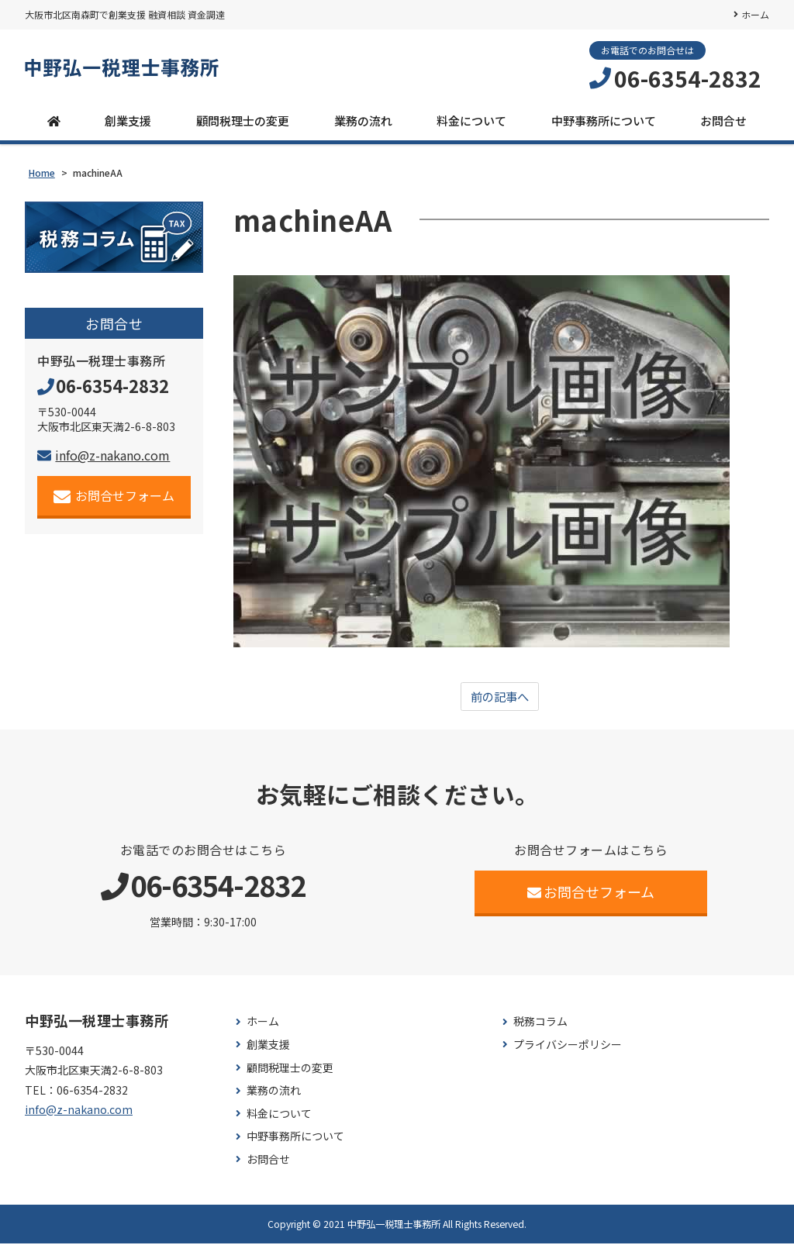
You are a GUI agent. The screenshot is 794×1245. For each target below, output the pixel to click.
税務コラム (540, 1023)
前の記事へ (499, 698)
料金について (471, 121)
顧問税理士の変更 (242, 121)
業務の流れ (363, 121)
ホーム (755, 14)
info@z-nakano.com (103, 456)
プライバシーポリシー (567, 1047)
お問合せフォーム (114, 497)
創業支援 (128, 121)
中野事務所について (603, 121)
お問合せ (723, 121)
